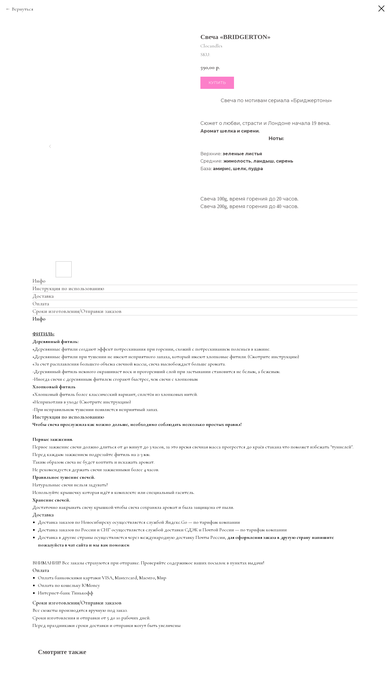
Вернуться (22, 9)
